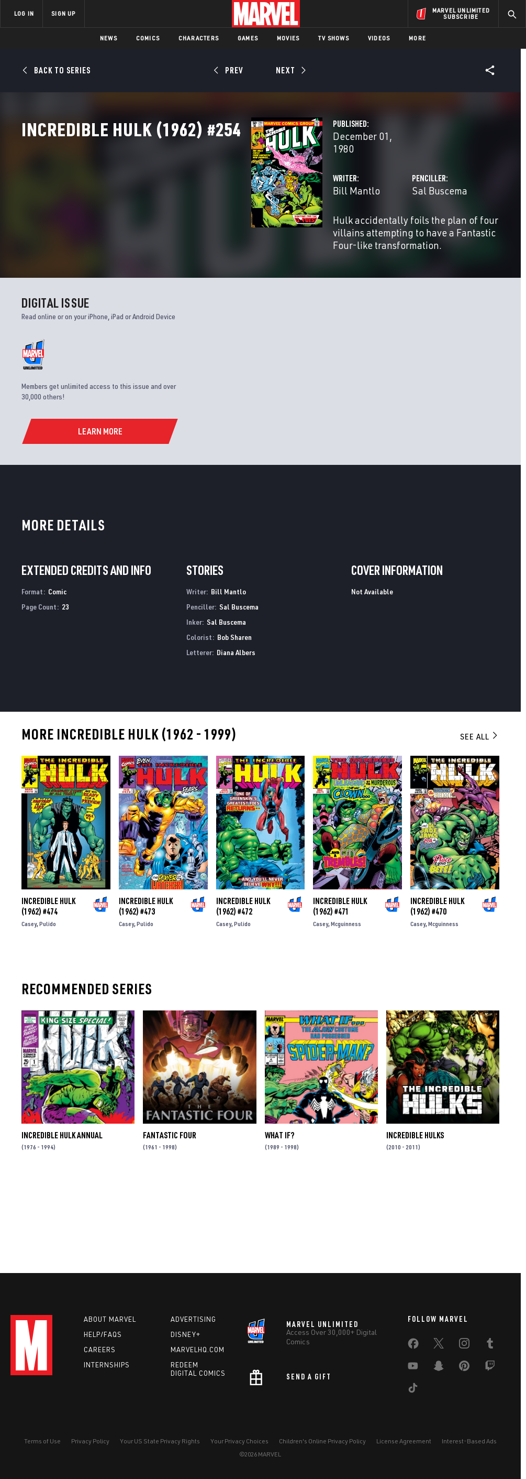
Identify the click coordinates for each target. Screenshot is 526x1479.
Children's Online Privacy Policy (322, 1441)
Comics (148, 38)
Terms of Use (42, 1441)
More (417, 38)
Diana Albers (236, 735)
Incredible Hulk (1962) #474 (48, 988)
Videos (379, 38)
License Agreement (403, 1441)
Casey (29, 1006)
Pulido (47, 1006)
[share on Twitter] (438, 1345)
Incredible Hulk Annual (62, 1218)
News (108, 38)
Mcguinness (346, 1006)
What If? (279, 1218)
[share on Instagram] (464, 1345)
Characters (198, 38)
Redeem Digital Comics (198, 1369)
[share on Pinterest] (464, 1368)
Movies (288, 38)
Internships (107, 1365)
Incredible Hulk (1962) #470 (437, 988)
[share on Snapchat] (438, 1368)
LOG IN (24, 13)
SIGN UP (63, 13)
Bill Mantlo (195, 224)
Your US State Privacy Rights (160, 1441)
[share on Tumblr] (490, 1345)
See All (479, 819)
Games (248, 38)
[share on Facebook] (413, 1346)
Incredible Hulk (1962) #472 (243, 988)
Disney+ (185, 1334)
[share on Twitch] (490, 1368)
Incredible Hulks (415, 1218)
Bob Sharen (234, 719)
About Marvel (110, 1319)
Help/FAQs (103, 1334)
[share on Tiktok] (413, 1390)
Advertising (193, 1319)
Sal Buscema (359, 224)
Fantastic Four (169, 1218)
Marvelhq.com (198, 1349)
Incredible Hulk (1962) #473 (146, 988)
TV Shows (333, 38)
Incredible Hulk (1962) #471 (340, 988)
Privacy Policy (90, 1441)
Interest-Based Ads (469, 1441)
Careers (100, 1349)
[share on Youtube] (413, 1368)
